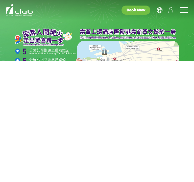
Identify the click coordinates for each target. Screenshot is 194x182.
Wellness (125, 170)
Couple (67, 170)
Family (95, 170)
